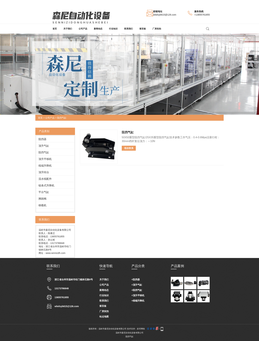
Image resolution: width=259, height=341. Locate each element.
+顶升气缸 (136, 284)
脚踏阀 (42, 198)
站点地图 (104, 316)
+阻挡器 (135, 279)
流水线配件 (45, 178)
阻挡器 (42, 139)
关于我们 (67, 28)
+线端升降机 (137, 300)
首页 (55, 28)
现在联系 (128, 148)
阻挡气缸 (61, 117)
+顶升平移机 (137, 295)
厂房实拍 (156, 28)
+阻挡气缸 (136, 290)
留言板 (142, 28)
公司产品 (83, 28)
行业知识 (113, 28)
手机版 (167, 329)
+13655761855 (202, 14)
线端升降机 (45, 165)
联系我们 (128, 28)
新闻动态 (98, 28)
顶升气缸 (43, 145)
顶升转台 (43, 172)
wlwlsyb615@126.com (164, 14)
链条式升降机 (46, 185)
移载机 (42, 205)
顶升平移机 (45, 159)
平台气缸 (43, 192)
